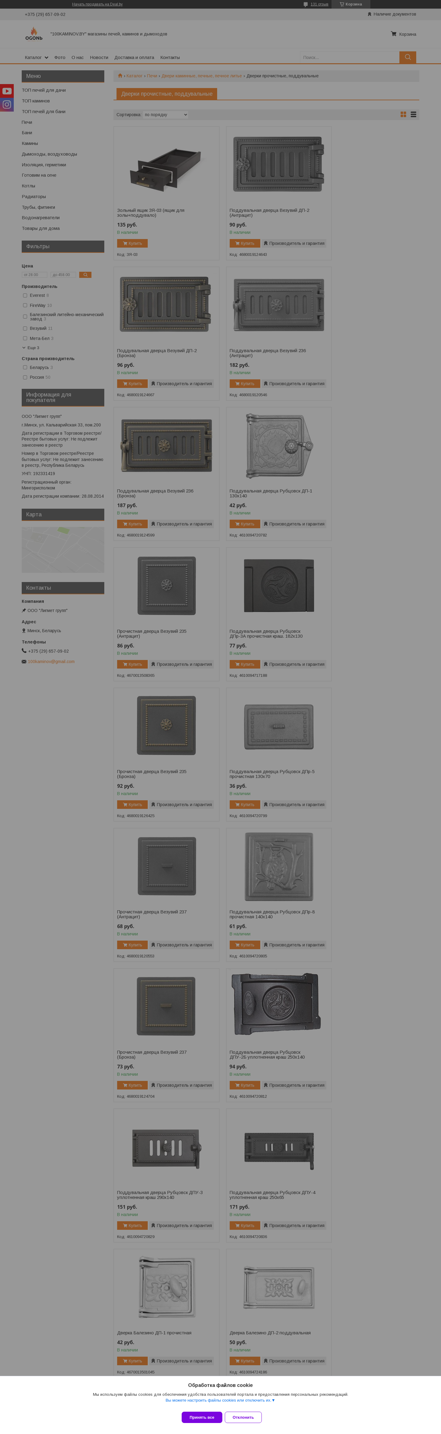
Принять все (202, 1417)
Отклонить (247, 1417)
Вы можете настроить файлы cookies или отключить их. (218, 1404)
